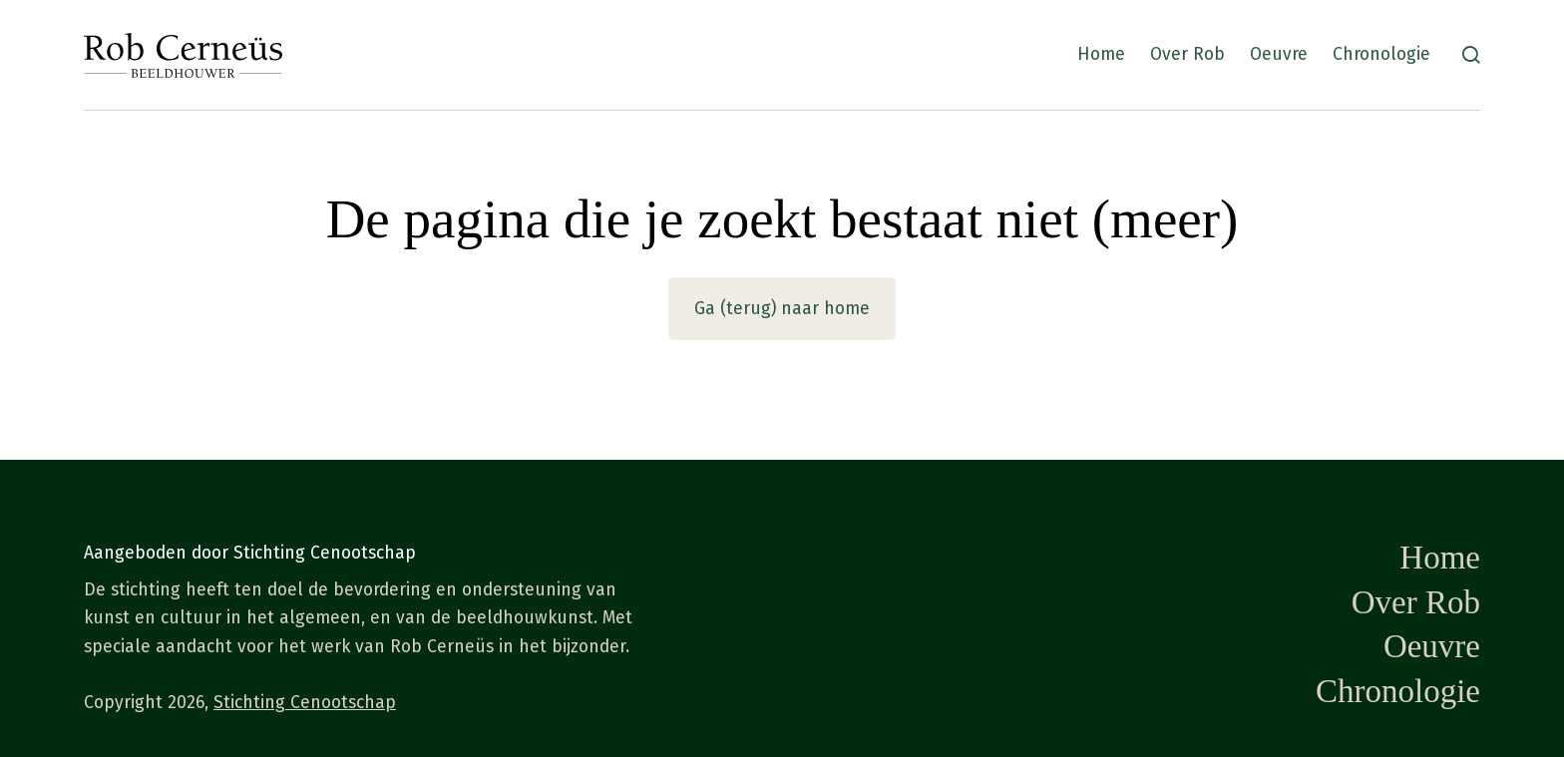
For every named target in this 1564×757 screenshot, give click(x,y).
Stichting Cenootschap (304, 702)
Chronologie (1381, 54)
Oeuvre (1279, 54)
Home (1101, 54)
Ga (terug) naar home (782, 308)
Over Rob (1187, 54)
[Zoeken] (1471, 55)
